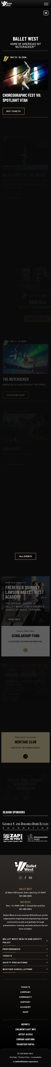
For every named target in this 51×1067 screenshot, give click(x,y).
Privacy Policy (24, 1057)
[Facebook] (25, 877)
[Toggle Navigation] (46, 4)
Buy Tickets (13, 111)
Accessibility (36, 1057)
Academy (25, 1007)
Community (25, 997)
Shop (25, 1012)
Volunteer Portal (26, 1044)
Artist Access (25, 1034)
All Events (25, 556)
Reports (25, 1024)
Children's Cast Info (25, 1029)
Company (25, 992)
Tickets (25, 987)
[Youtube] (30, 877)
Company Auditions (25, 1039)
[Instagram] (20, 877)
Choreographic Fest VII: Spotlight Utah (22, 98)
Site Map (13, 1057)
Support (25, 1002)
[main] (25, 404)
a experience (25, 1062)
